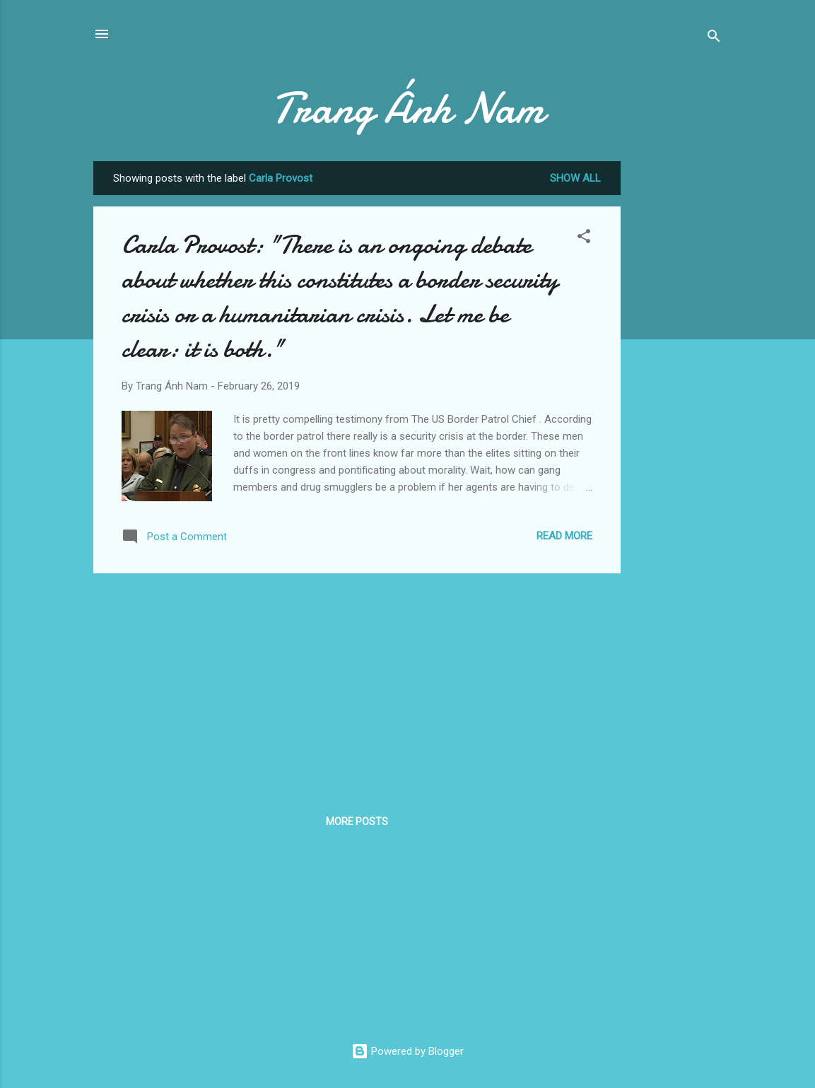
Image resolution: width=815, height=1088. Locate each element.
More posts (357, 821)
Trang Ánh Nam (407, 108)
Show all (575, 178)
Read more (564, 536)
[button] (583, 239)
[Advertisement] (677, 373)
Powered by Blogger (407, 1051)
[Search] (713, 38)
